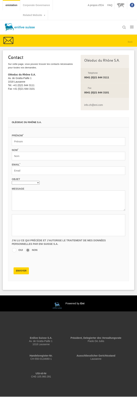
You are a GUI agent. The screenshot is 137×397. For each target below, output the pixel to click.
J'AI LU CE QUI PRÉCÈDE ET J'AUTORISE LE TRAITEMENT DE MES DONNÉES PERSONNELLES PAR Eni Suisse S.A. (59, 242)
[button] (124, 27)
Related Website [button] (32, 15)
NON (34, 250)
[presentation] (39, 259)
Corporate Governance (36, 5)
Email (16, 164)
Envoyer (21, 271)
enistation (13, 5)
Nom (15, 149)
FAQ (109, 5)
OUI (20, 250)
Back (130, 42)
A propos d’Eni (96, 5)
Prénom (18, 135)
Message (18, 188)
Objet (16, 179)
